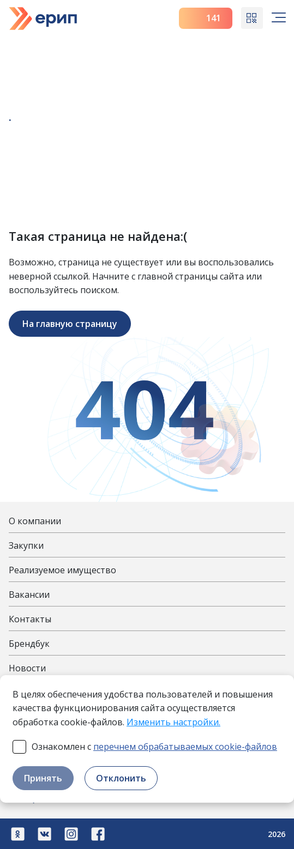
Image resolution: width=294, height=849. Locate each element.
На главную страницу (69, 324)
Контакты (30, 619)
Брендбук (29, 644)
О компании (35, 521)
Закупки (26, 545)
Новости (27, 668)
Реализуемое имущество (62, 570)
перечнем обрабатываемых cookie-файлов (185, 747)
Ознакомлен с (154, 747)
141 (206, 18)
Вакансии (29, 595)
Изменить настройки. (173, 722)
